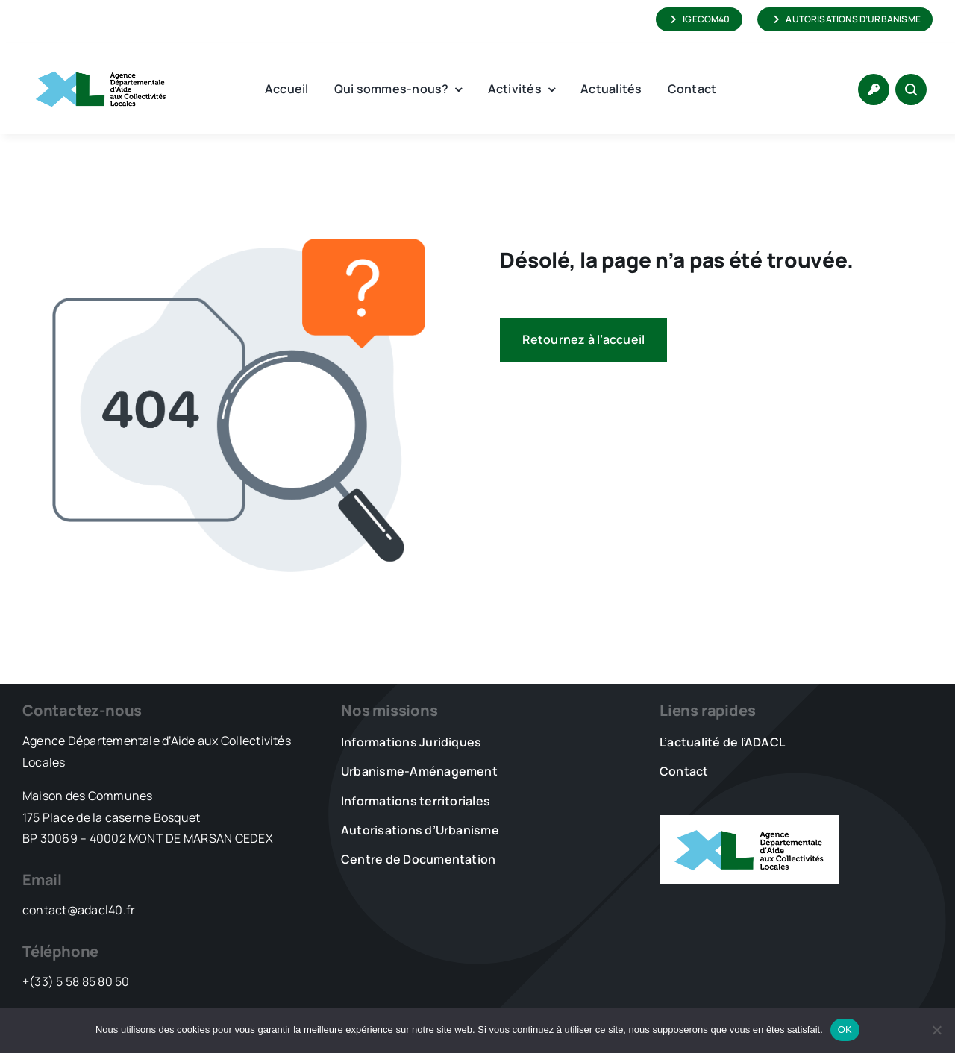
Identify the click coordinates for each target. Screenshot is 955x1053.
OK (845, 1029)
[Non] (936, 1029)
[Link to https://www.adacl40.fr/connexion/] (873, 89)
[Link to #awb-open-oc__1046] (911, 89)
